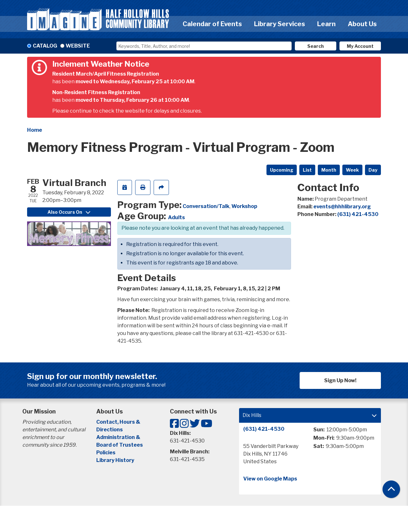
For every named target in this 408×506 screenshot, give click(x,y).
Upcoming (281, 170)
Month (328, 170)
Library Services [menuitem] (279, 24)
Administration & (118, 437)
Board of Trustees (119, 445)
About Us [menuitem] (362, 24)
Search (315, 46)
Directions (109, 430)
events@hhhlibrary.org (342, 207)
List (307, 170)
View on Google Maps (270, 479)
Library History (115, 460)
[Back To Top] (391, 489)
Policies (105, 453)
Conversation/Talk (206, 206)
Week (352, 170)
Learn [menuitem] (326, 24)
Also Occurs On (68, 212)
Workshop (244, 206)
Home (34, 130)
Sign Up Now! (340, 380)
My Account (360, 46)
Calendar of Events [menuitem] (212, 24)
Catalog (45, 46)
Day (372, 170)
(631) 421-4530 (357, 214)
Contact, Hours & (118, 422)
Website (78, 46)
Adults (176, 217)
